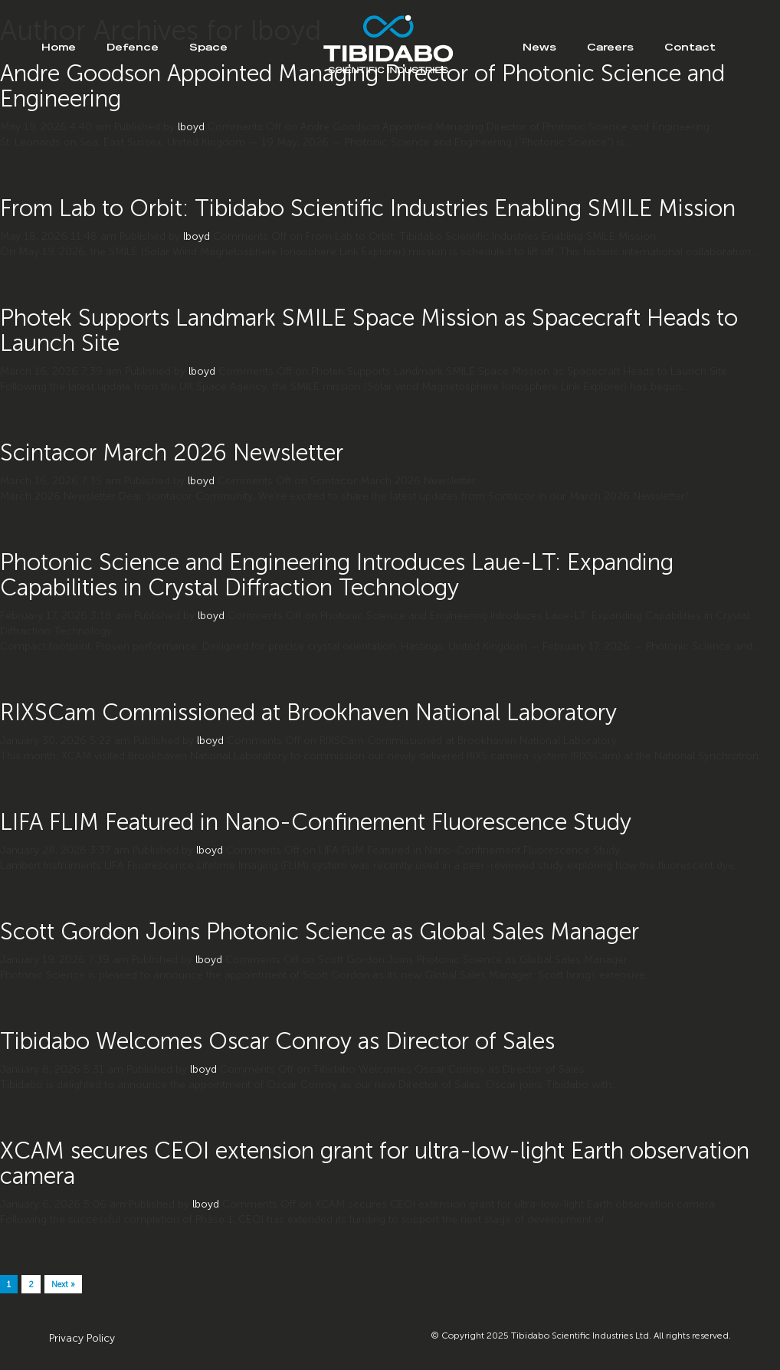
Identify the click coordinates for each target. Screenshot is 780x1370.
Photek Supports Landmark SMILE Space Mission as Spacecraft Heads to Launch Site (369, 330)
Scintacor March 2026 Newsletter (171, 453)
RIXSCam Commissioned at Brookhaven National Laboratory (308, 712)
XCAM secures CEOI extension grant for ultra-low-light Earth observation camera (374, 1163)
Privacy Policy (82, 1338)
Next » (63, 1285)
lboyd (191, 126)
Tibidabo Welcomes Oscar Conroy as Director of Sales (277, 1041)
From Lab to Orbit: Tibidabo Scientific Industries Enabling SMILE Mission (368, 208)
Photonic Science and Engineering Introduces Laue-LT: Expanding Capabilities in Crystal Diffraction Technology (336, 575)
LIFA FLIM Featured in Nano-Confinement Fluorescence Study (315, 822)
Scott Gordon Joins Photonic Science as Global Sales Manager (319, 932)
